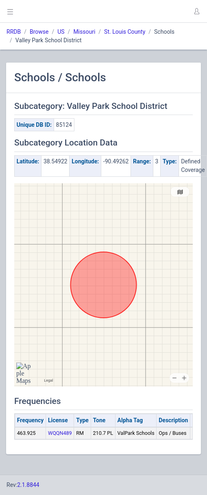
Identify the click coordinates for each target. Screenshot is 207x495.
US (60, 31)
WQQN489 (60, 433)
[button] (196, 11)
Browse (39, 31)
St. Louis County (124, 31)
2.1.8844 (28, 485)
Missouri (84, 31)
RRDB (14, 31)
